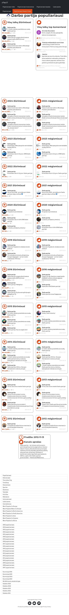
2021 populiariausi (8, 534)
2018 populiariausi (8, 541)
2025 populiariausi (8, 525)
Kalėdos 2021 (7, 593)
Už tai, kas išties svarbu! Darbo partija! (19, 386)
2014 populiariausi (8, 551)
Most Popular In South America (12, 513)
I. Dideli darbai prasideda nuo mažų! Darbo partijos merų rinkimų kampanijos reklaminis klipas (18, 358)
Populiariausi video (9, 7)
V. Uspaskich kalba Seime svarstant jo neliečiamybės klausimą (19, 426)
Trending (6, 482)
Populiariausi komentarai (26, 7)
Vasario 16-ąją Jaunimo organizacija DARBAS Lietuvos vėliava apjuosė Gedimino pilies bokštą (53, 278)
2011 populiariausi (8, 558)
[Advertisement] (34, 85)
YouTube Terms (33, 606)
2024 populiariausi (8, 527)
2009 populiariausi (8, 563)
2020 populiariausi (8, 536)
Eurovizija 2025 (7, 574)
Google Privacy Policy (44, 606)
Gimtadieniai (7, 504)
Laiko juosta (57, 7)
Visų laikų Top (7, 480)
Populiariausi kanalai (43, 7)
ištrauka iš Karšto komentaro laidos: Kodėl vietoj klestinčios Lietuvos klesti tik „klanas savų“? (19, 126)
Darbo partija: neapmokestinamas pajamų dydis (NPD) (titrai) (18, 38)
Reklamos (6, 497)
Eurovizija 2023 (7, 579)
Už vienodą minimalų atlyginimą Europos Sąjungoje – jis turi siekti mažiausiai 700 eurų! (18, 256)
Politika (5, 494)
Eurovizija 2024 (7, 576)
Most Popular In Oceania (10, 518)
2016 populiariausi (8, 546)
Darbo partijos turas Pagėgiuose (51, 294)
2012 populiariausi (8, 555)
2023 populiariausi (8, 529)
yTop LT (5, 2)
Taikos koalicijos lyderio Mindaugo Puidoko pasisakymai (18, 46)
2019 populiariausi (8, 539)
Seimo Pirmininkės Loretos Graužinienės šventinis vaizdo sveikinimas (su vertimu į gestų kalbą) (19, 396)
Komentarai (6, 485)
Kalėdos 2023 (7, 588)
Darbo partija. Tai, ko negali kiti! (17, 330)
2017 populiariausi (8, 544)
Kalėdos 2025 (7, 583)
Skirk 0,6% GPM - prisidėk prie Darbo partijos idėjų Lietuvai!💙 (18, 193)
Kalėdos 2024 (7, 586)
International (7, 499)
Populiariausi (7, 11)
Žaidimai (6, 490)
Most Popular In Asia (9, 516)
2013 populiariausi (8, 553)
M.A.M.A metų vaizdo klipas (11, 581)
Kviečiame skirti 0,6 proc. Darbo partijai (19, 173)
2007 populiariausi (8, 567)
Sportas (5, 487)
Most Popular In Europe (10, 506)
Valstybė (5, 492)
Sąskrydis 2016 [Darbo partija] (51, 286)
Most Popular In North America (12, 511)
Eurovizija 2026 (7, 572)
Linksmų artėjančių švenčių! (16, 228)
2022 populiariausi (8, 532)
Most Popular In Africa (10, 520)
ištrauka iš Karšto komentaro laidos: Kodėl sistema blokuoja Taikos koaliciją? (20, 117)
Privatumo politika (23, 606)
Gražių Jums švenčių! (48, 313)
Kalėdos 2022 (7, 591)
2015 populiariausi (8, 548)
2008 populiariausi (8, 565)
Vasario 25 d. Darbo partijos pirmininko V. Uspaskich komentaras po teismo (54, 405)
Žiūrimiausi (6, 478)
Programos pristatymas (14, 212)
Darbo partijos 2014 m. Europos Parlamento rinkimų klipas (16, 368)
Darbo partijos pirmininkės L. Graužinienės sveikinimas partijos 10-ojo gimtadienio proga (20, 406)
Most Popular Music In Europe (12, 509)
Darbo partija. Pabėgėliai (15, 284)
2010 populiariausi (8, 560)
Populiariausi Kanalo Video (22, 11)
